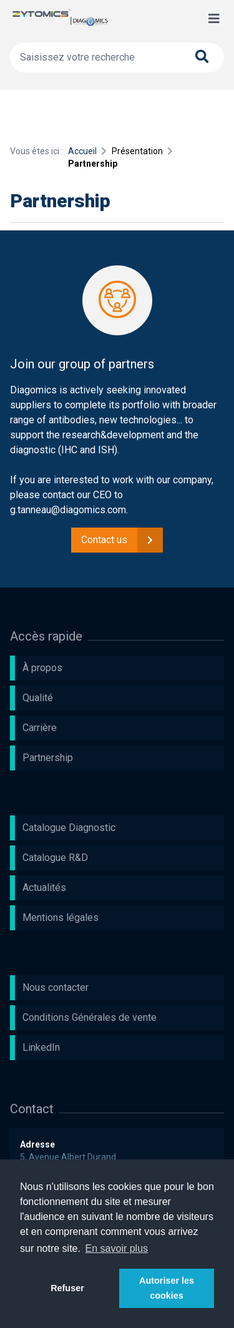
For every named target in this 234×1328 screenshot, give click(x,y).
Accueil (82, 151)
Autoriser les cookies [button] (166, 1288)
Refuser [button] (67, 1288)
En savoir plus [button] (117, 1248)
